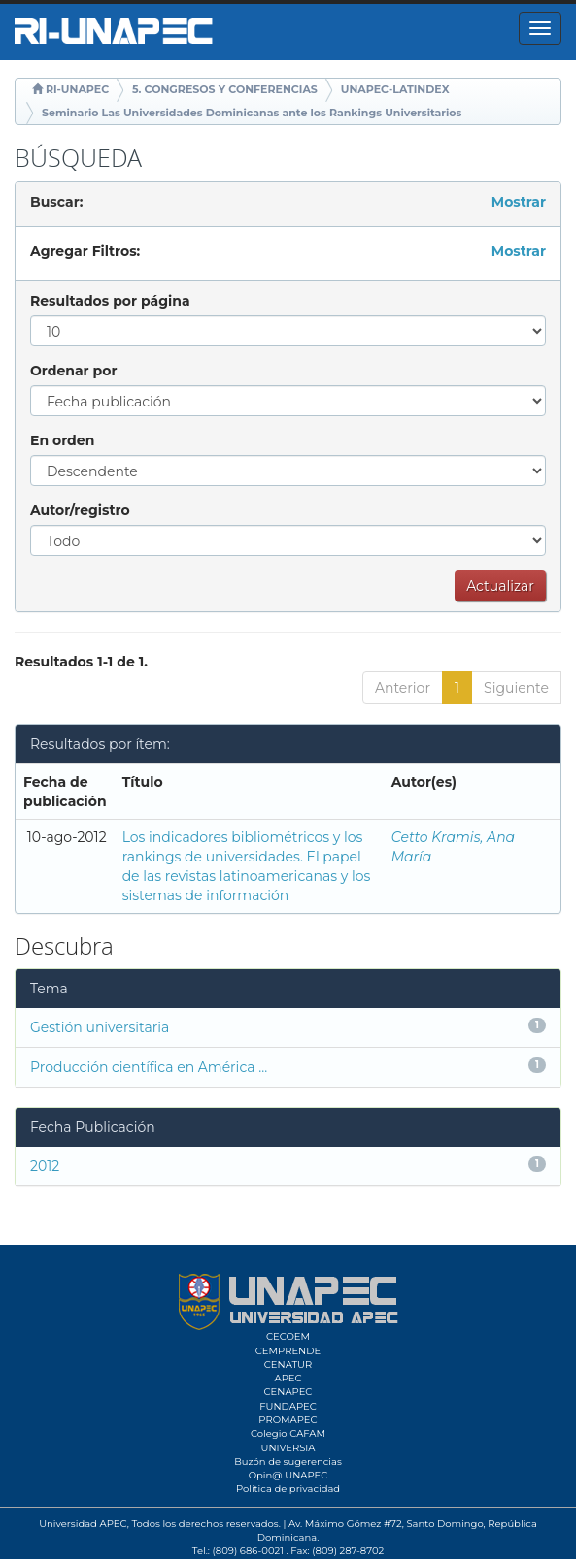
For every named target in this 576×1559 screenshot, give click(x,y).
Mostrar (518, 202)
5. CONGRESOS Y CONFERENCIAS (225, 89)
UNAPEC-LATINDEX (395, 89)
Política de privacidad (288, 1488)
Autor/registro (80, 510)
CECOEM (288, 1336)
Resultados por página (110, 300)
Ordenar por (73, 370)
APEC (287, 1378)
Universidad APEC (82, 1523)
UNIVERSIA (287, 1448)
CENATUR (288, 1364)
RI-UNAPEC (77, 89)
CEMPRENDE (288, 1351)
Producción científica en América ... (148, 1067)
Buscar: (56, 202)
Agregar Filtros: (85, 251)
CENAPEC (288, 1391)
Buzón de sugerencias (288, 1461)
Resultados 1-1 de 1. (81, 661)
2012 (44, 1166)
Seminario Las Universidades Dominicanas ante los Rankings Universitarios (251, 112)
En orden (62, 440)
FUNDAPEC (288, 1406)
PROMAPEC (287, 1419)
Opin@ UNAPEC (288, 1475)
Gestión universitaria (99, 1027)
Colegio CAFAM (288, 1433)
